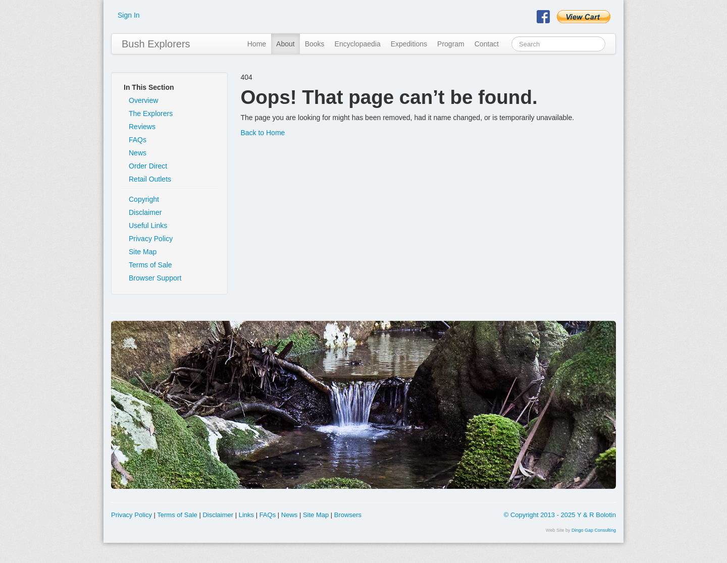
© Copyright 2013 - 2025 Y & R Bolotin (560, 515)
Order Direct (148, 166)
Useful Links (148, 225)
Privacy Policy (151, 239)
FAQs (137, 140)
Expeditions (409, 44)
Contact (487, 44)
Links (246, 515)
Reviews (142, 127)
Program (450, 44)
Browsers (347, 515)
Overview (143, 100)
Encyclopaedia (358, 44)
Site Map (143, 252)
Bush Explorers (156, 43)
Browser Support (155, 278)
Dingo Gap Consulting (594, 530)
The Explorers (151, 113)
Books (315, 44)
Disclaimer (145, 212)
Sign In (129, 15)
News (137, 153)
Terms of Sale (150, 265)
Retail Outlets (150, 179)
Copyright (144, 199)
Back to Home (262, 133)
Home (256, 44)
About (285, 44)
